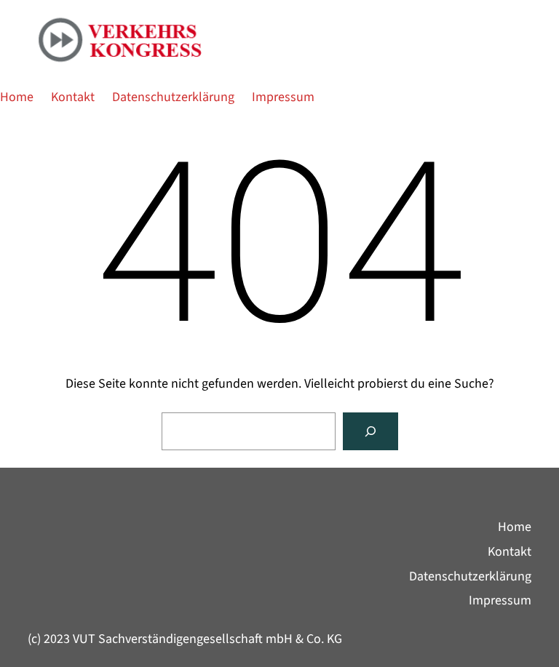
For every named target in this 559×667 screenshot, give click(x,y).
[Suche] (370, 431)
